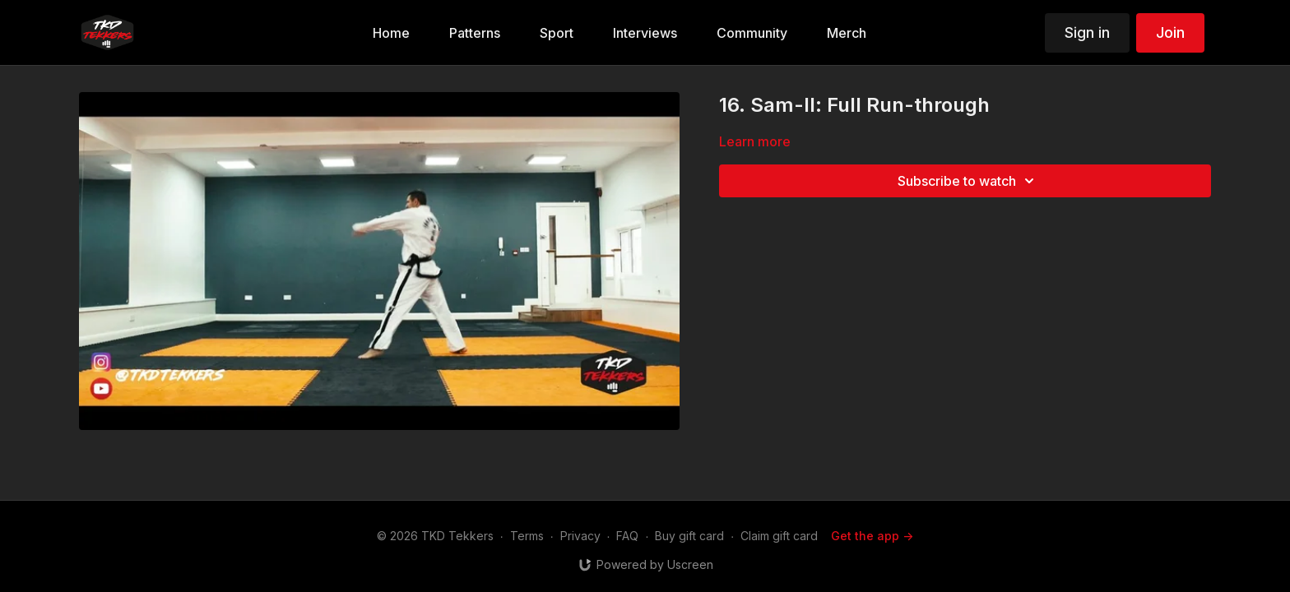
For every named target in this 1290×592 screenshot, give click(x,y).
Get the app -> (872, 536)
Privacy (580, 536)
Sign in (1087, 32)
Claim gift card (779, 536)
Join (1170, 32)
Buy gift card (689, 536)
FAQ (627, 536)
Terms (527, 536)
